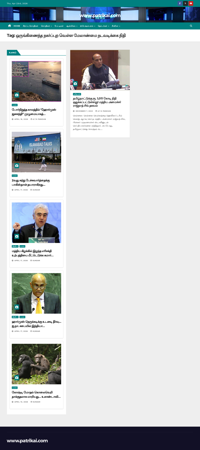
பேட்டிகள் (59, 26)
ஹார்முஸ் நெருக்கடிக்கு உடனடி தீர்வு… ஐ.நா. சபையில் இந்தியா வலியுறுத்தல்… (36, 326)
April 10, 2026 (21, 402)
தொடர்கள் (103, 26)
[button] (191, 26)
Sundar (35, 190)
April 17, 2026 (21, 190)
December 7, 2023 (85, 111)
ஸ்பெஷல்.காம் (87, 26)
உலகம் (15, 105)
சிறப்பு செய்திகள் (30, 26)
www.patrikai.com (100, 15)
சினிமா (115, 26)
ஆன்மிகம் (71, 26)
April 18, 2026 (21, 119)
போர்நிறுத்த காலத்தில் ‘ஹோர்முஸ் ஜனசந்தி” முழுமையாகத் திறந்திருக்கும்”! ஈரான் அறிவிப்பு (34, 114)
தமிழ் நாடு (77, 94)
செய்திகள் (46, 26)
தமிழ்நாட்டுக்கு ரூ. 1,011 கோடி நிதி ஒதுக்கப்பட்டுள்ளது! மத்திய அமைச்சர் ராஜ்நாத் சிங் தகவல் (97, 102)
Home (17, 26)
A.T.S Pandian (38, 119)
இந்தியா (15, 246)
